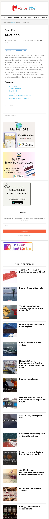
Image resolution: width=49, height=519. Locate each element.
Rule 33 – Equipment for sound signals (30, 507)
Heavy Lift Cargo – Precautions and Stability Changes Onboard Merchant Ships (32, 364)
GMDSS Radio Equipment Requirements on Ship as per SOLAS (32, 399)
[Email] (24, 225)
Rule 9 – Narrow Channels (31, 288)
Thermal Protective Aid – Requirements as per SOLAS (32, 271)
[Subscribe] (24, 231)
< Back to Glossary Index (16, 51)
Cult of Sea (24, 7)
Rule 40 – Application (29, 379)
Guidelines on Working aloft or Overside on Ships (32, 435)
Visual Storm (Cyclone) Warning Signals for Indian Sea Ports (31, 308)
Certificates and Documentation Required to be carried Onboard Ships (32, 472)
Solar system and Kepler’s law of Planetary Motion (31, 453)
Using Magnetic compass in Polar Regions (31, 325)
